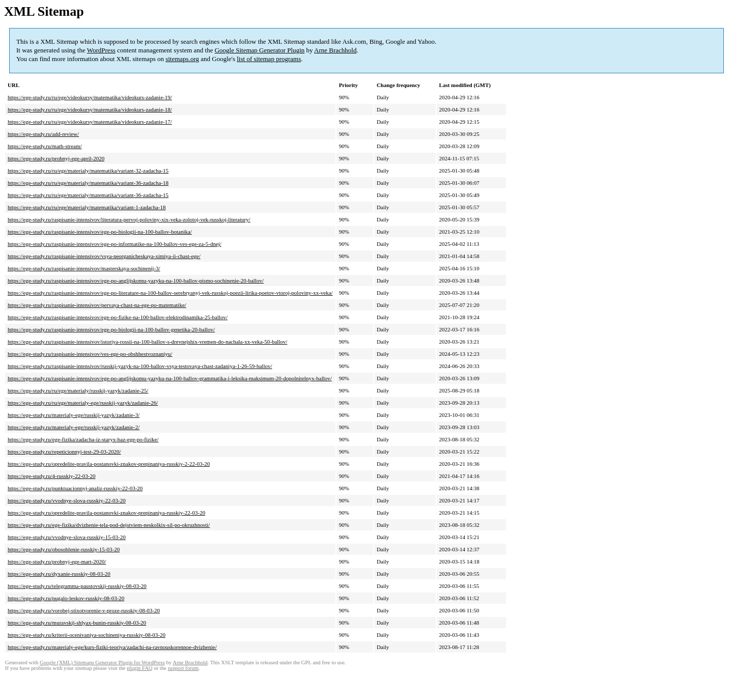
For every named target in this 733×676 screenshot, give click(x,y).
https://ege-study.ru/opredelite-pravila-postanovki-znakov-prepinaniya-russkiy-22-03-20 (106, 513)
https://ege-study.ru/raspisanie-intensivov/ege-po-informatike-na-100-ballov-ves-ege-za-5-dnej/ (114, 244)
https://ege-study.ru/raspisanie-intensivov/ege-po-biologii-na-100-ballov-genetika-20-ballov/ (111, 329)
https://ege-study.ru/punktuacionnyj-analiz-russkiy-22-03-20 (75, 488)
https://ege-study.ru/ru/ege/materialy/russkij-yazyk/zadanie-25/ (78, 390)
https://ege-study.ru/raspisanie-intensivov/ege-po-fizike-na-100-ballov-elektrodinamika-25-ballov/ (118, 317)
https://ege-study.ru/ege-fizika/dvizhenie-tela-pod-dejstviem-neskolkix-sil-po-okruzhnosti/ (109, 525)
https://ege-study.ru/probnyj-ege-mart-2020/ (57, 561)
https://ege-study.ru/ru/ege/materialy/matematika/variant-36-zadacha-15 (88, 195)
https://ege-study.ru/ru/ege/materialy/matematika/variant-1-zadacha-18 (87, 207)
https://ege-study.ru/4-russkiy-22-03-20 (52, 476)
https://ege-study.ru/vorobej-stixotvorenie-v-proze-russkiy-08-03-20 (84, 610)
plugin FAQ (139, 668)
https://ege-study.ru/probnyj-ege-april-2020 (56, 158)
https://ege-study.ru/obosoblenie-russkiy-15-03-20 (64, 549)
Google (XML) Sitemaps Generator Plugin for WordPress (102, 662)
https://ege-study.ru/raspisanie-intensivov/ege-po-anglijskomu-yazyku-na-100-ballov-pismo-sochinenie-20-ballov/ (136, 280)
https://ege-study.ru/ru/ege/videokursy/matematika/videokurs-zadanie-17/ (90, 122)
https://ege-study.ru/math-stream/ (45, 146)
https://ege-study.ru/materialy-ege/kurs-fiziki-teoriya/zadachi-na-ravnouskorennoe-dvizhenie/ (112, 647)
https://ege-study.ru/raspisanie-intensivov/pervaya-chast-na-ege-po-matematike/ (97, 305)
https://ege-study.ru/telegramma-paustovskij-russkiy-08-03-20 (77, 586)
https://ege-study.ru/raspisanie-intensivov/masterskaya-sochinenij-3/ (84, 268)
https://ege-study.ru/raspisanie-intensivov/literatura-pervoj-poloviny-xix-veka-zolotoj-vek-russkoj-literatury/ (129, 219)
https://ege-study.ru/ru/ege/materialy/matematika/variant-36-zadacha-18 (88, 183)
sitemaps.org (182, 59)
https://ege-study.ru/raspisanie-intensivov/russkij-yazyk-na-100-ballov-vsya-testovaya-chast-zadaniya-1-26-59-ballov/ (140, 366)
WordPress (101, 50)
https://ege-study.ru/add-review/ (43, 134)
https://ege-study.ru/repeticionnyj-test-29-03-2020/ (64, 451)
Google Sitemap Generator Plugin (260, 50)
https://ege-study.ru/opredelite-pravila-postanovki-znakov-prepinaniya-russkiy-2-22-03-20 (109, 464)
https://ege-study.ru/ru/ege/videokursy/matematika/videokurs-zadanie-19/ (90, 97)
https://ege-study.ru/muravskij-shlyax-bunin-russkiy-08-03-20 (77, 622)
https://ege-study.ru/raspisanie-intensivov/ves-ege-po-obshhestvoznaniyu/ (90, 354)
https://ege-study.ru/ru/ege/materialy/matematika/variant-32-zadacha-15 (88, 170)
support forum (183, 668)
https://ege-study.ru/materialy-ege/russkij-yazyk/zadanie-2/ (73, 427)
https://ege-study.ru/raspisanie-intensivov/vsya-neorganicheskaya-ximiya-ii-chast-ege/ (104, 256)
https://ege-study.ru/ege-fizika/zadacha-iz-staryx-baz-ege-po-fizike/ (83, 439)
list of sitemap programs (269, 59)
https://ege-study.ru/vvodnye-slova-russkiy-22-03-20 (67, 500)
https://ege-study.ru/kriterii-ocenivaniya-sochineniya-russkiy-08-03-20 (86, 635)
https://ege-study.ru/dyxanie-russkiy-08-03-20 (59, 574)
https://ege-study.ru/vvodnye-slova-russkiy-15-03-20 (67, 537)
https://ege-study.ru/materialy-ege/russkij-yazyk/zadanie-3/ (73, 415)
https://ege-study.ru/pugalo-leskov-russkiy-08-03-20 (66, 598)
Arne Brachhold (335, 50)
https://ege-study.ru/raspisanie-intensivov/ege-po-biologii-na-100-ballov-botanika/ (100, 232)
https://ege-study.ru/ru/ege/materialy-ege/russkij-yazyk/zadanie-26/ (83, 403)
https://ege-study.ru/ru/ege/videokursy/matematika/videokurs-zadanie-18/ (90, 109)
